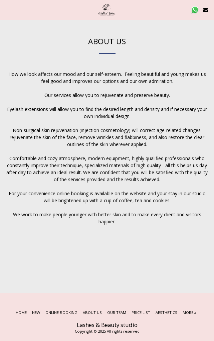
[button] (7, 9)
